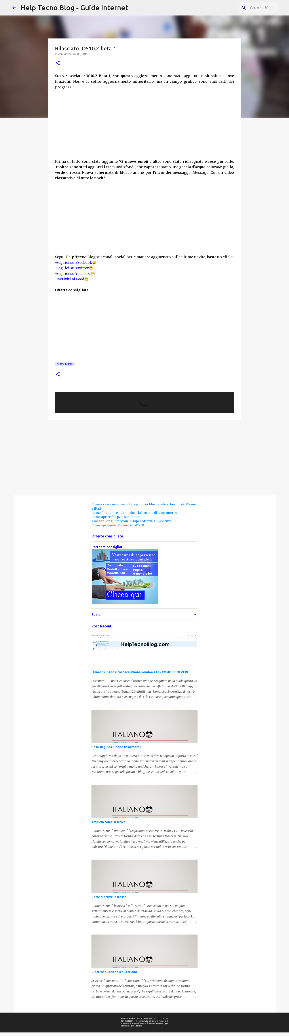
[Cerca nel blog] (254, 7)
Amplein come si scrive (108, 822)
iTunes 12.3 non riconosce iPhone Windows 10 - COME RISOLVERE (140, 672)
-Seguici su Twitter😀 (74, 268)
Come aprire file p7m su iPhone (115, 517)
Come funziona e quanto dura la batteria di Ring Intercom (135, 513)
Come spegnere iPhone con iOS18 (117, 525)
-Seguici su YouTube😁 (75, 273)
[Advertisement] (144, 126)
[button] (57, 63)
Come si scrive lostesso (108, 897)
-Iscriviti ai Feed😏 (72, 279)
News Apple (65, 364)
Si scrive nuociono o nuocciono (114, 972)
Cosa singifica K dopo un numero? (116, 747)
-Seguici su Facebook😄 (76, 262)
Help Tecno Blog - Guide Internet (74, 7)
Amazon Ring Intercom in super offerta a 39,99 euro (131, 521)
